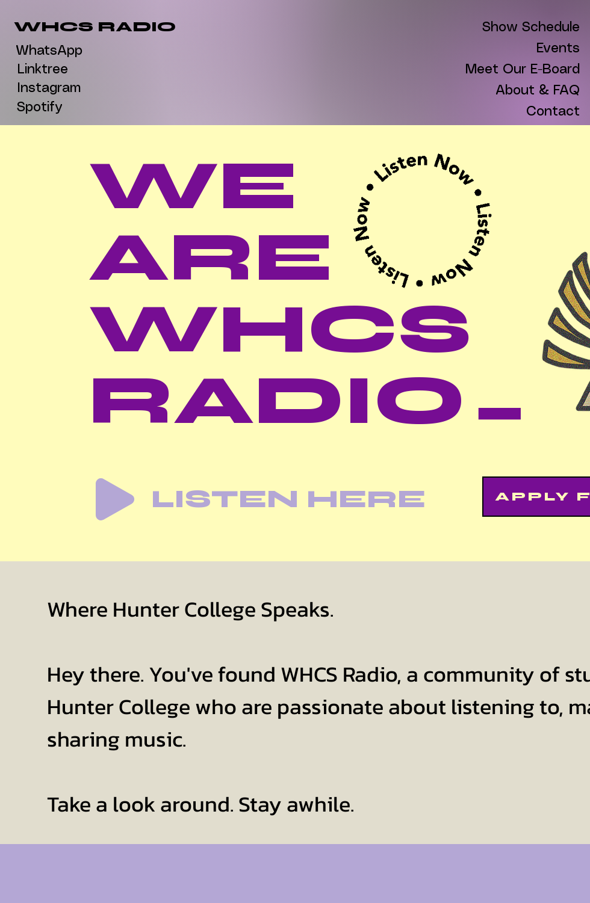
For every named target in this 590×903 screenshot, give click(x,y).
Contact (553, 111)
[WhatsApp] (49, 51)
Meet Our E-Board (540, 69)
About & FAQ (540, 90)
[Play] (115, 499)
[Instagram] (49, 88)
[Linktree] (42, 70)
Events (558, 48)
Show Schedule (540, 27)
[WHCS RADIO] (95, 27)
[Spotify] (39, 108)
